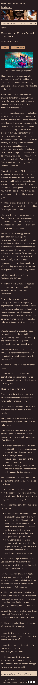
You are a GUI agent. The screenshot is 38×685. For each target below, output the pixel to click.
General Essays (17, 674)
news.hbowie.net (10, 639)
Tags (30, 23)
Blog (4, 23)
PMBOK (27, 256)
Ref (14, 23)
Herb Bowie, (23, 680)
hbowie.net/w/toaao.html (12, 651)
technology (18, 47)
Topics (28, 674)
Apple (5, 47)
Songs (25, 23)
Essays (9, 23)
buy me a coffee (16, 667)
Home (6, 674)
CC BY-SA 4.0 (26, 682)
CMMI (7, 259)
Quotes (19, 23)
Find (34, 23)
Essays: (4, 27)
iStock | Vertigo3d (23, 70)
